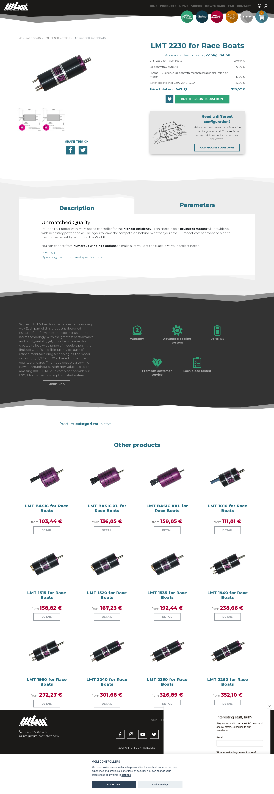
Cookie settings (160, 784)
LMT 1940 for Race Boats (227, 623)
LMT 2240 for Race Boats (106, 710)
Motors (106, 452)
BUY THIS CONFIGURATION (202, 99)
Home (153, 6)
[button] (76, 207)
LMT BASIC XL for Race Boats (107, 536)
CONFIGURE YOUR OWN (217, 147)
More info (56, 412)
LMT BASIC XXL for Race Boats (167, 536)
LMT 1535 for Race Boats (167, 623)
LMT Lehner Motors (57, 38)
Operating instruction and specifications (71, 257)
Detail (46, 558)
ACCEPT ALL (113, 784)
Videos (196, 6)
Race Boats (33, 38)
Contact (244, 6)
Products (168, 6)
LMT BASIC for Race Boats (46, 536)
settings (126, 774)
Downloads (215, 6)
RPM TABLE (50, 253)
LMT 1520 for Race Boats (107, 623)
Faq (231, 6)
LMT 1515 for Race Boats (46, 623)
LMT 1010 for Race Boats (227, 536)
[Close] (269, 706)
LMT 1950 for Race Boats (47, 710)
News (183, 6)
